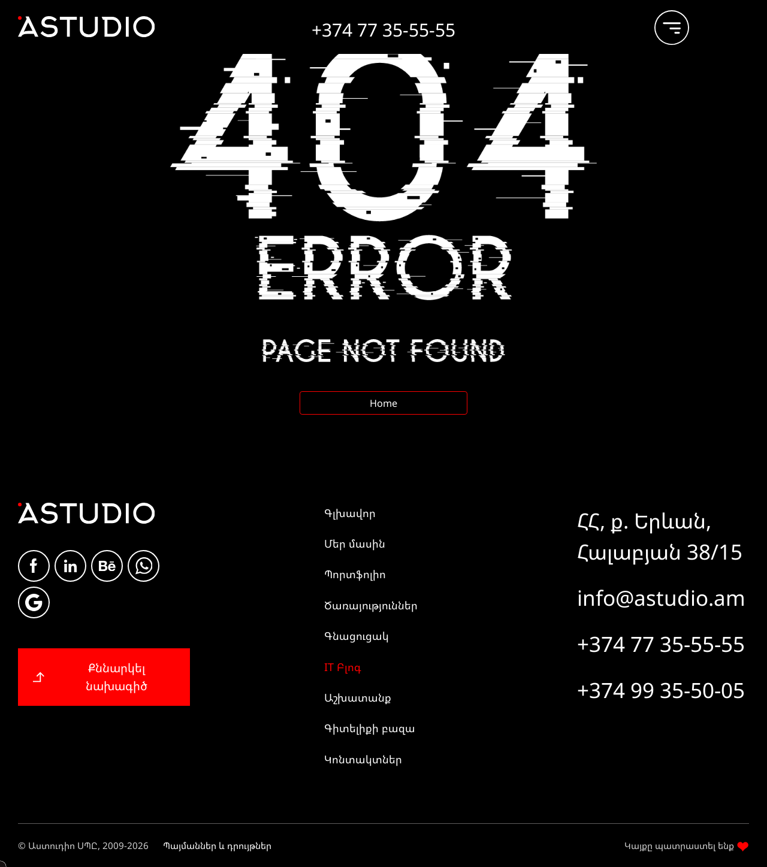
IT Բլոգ (342, 667)
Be (107, 566)
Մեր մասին (354, 543)
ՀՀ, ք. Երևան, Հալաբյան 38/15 (659, 536)
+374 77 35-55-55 (661, 644)
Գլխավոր (350, 513)
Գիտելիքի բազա (369, 728)
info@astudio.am (661, 598)
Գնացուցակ (356, 636)
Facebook (33, 565)
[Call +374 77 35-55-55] (383, 25)
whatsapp (144, 566)
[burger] (663, 22)
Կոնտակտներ (363, 759)
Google (33, 602)
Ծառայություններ (371, 605)
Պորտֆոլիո (355, 574)
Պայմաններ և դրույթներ (217, 845)
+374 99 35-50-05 (661, 690)
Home (383, 403)
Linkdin (70, 566)
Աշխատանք (357, 697)
